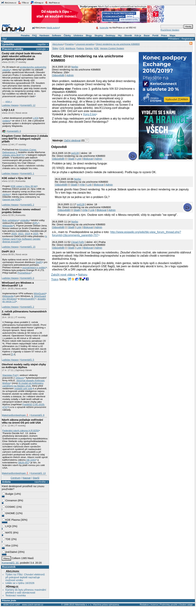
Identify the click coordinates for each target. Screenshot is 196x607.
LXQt (35, 118)
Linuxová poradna (85, 44)
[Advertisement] (92, 130)
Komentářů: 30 (10, 562)
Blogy (89, 35)
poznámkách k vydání (34, 267)
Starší (36, 477)
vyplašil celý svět (23, 388)
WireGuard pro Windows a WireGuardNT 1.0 (18, 284)
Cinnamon (9, 500)
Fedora (80, 48)
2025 (35, 233)
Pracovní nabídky (12, 49)
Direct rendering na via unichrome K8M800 (118, 44)
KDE (96, 48)
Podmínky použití (168, 604)
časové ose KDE (11, 199)
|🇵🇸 (3, 131)
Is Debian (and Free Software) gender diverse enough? (24, 239)
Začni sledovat (72, 140)
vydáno (6, 120)
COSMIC (9, 506)
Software (56, 35)
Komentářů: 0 (14, 131)
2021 (20, 233)
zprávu (6, 194)
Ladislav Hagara (10, 105)
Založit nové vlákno (63, 274)
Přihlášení (173, 38)
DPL (35, 223)
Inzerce (154, 604)
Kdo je (137, 35)
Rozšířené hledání (170, 30)
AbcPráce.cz (52, 2)
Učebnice (78, 35)
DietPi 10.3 (8, 251)
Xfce (6, 545)
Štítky (55, 48)
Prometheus (24, 273)
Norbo (74, 66)
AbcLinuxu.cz (8, 2)
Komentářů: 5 (27, 359)
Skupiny (98, 35)
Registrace (187, 38)
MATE (7, 532)
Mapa (172, 35)
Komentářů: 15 (27, 246)
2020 (14, 233)
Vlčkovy (19, 377)
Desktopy (110, 35)
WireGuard (39, 293)
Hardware (44, 35)
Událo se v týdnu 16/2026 (19, 583)
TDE (6, 539)
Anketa (6, 481)
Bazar (147, 35)
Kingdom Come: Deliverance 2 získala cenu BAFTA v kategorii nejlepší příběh (25, 138)
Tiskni (54, 279)
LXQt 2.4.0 (8, 110)
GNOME (8, 513)
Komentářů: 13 (38, 473)
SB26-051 (23, 462)
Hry (120, 35)
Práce (164, 35)
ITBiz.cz (23, 2)
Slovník (128, 35)
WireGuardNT (27, 298)
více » (8, 101)
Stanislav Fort (9, 375)
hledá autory (52, 27)
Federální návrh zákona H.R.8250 (20, 430)
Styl (4, 38)
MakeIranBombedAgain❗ (15, 415)
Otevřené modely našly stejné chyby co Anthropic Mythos (24, 366)
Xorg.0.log (89, 114)
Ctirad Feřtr (77, 242)
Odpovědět (58, 75)
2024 (27, 233)
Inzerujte (104, 27)
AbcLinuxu (12, 571)
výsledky (24, 220)
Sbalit (71, 158)
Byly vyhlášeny (10, 220)
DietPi (39, 262)
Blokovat (88, 158)
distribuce (70, 48)
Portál (155, 35)
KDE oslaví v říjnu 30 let (16, 178)
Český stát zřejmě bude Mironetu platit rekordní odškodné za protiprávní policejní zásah (22, 56)
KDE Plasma (11, 519)
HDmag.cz (37, 2)
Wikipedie (7, 225)
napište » (43, 44)
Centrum (15, 477)
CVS (61, 48)
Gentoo (89, 48)
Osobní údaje (186, 604)
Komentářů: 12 (27, 105)
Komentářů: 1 (27, 173)
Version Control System (112, 48)
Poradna (25, 35)
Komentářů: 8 (37, 415)
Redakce (144, 604)
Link (78, 158)
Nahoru (82, 274)
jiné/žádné (9, 552)
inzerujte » (42, 49)
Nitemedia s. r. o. (83, 604)
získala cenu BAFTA (13, 155)
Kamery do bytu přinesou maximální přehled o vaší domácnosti (25, 591)
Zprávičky (8, 44)
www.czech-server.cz (32, 604)
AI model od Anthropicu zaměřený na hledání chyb (22, 384)
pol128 (75, 153)
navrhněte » (41, 481)
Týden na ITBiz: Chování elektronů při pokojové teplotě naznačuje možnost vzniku (25, 577)
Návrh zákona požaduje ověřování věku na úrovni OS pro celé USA (22, 421)
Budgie (7, 493)
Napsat (27, 477)
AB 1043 (30, 460)
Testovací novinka (15, 595)
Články (67, 35)
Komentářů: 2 (27, 204)
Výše (82, 184)
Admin (70, 75)
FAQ (34, 35)
